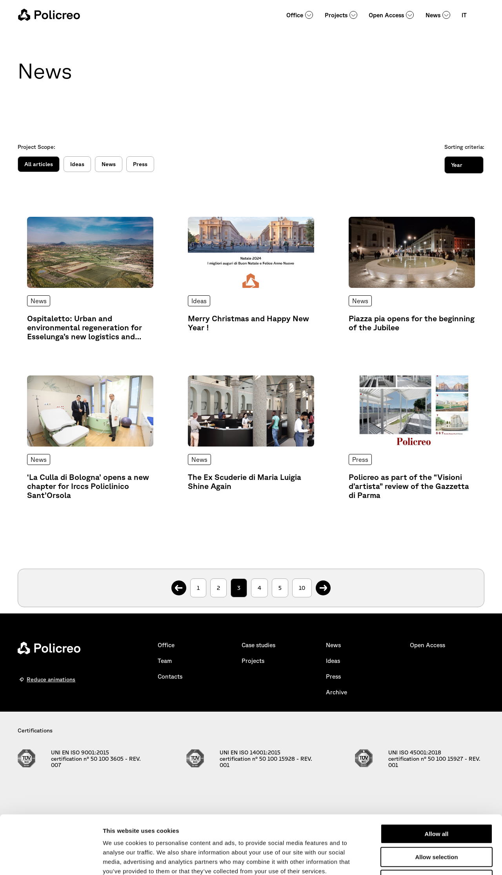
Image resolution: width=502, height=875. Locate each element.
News (433, 15)
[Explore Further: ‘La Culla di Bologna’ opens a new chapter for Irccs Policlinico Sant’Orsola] (90, 437)
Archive (336, 692)
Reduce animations (51, 679)
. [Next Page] (323, 583)
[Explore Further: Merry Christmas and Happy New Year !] (251, 278)
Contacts (170, 676)
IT (464, 15)
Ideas (77, 164)
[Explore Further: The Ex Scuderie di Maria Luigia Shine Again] (251, 437)
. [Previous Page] (179, 583)
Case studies (258, 645)
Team (165, 660)
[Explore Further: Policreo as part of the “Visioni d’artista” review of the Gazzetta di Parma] (411, 437)
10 (302, 588)
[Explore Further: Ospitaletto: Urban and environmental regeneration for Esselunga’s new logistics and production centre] (90, 278)
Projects (336, 15)
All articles (38, 164)
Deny (436, 825)
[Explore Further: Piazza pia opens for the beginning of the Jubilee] (411, 278)
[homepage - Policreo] (49, 14)
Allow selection (436, 802)
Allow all (437, 779)
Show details (411, 859)
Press (140, 164)
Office (294, 15)
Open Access (386, 15)
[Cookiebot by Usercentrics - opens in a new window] (50, 860)
